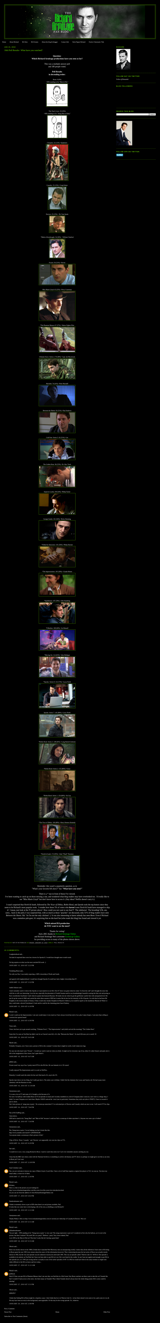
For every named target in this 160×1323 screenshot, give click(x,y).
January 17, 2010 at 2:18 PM (21, 1176)
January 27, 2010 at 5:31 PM (21, 1284)
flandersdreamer (14, 1201)
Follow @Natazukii (122, 79)
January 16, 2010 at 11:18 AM (22, 1086)
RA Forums (34, 42)
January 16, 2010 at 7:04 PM (21, 1107)
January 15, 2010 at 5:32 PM (21, 982)
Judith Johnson (13, 987)
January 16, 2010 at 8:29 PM (21, 1143)
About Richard (14, 42)
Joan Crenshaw (14, 1168)
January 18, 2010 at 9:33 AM (21, 1241)
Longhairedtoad (14, 954)
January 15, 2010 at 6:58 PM (21, 1020)
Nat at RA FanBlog (15, 1113)
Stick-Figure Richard (78, 42)
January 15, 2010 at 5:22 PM (21, 965)
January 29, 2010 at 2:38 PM (21, 1304)
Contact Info (65, 42)
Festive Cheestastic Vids (96, 42)
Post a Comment (9, 1309)
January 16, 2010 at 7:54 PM (21, 1121)
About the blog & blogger (50, 42)
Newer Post (7, 1312)
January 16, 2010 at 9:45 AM (21, 1037)
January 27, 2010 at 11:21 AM (22, 1265)
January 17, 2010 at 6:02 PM (21, 1196)
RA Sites (25, 42)
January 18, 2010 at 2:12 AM (21, 1210)
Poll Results (59, 942)
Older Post (106, 1312)
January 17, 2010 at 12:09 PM (22, 1162)
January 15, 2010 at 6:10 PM (21, 1006)
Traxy (11, 1026)
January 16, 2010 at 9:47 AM (21, 1056)
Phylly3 (11, 1012)
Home (4, 42)
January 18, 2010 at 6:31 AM (21, 1222)
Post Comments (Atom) (20, 1316)
